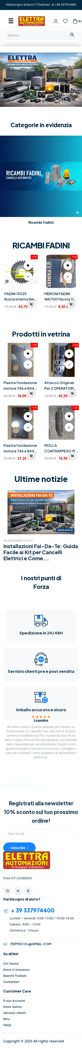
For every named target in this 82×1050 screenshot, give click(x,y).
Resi (6, 1019)
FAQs (7, 1025)
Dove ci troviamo (16, 969)
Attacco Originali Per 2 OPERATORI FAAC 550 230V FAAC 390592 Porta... (59, 385)
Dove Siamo (12, 1006)
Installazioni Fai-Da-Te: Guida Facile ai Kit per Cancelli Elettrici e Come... (40, 552)
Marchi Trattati (14, 975)
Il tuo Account (14, 1000)
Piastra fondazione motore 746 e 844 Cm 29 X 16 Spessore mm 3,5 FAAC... (20, 448)
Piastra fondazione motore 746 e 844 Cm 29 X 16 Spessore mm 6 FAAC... (20, 385)
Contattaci (11, 981)
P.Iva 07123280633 (18, 878)
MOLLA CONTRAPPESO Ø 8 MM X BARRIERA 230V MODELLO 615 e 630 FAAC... (61, 448)
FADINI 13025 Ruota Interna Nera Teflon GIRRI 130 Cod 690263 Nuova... (20, 296)
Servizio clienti (14, 1013)
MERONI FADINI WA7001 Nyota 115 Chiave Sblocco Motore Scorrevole (60, 296)
